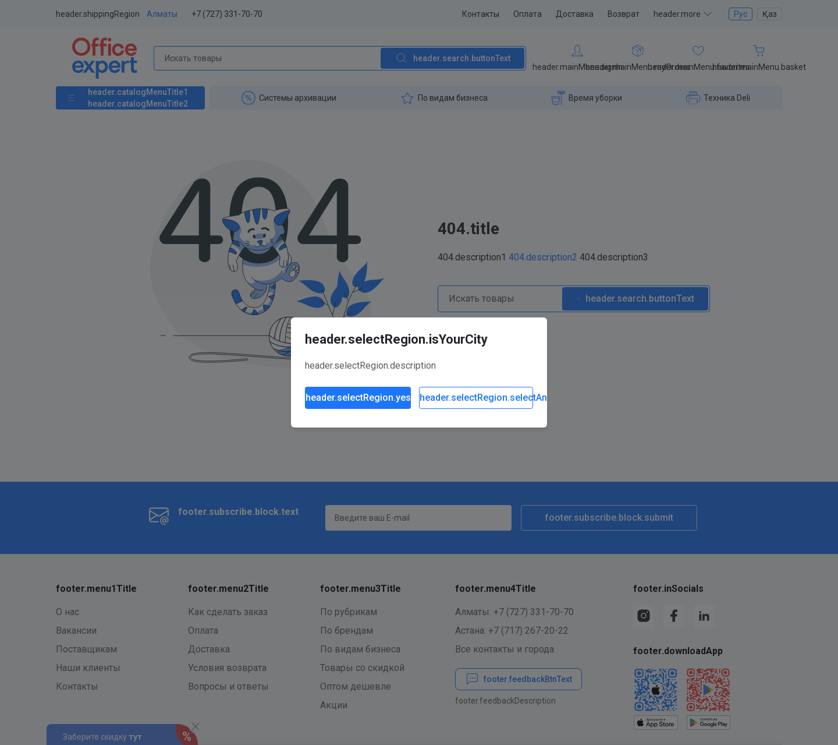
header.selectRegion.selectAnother (476, 397)
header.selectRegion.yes (358, 397)
